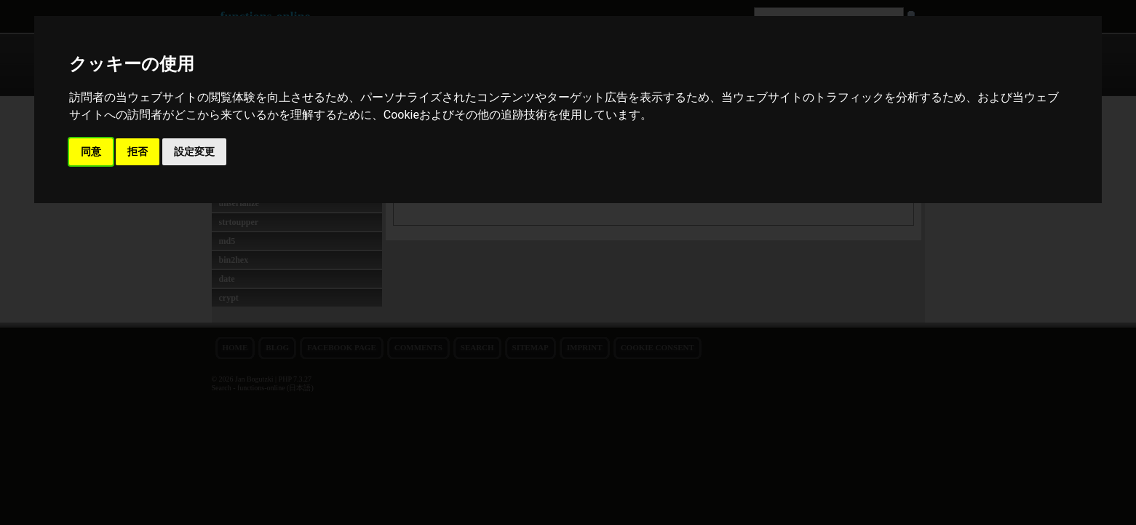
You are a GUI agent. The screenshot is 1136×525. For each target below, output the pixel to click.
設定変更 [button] (194, 151)
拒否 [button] (137, 151)
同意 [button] (91, 151)
